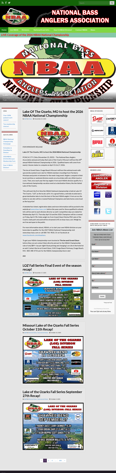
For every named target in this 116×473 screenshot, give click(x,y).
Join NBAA (14, 30)
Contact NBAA (81, 30)
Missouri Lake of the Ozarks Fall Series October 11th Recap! (51, 327)
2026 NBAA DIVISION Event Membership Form (9, 159)
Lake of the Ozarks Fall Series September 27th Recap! (52, 394)
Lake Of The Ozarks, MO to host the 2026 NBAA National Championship (49, 95)
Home (4, 30)
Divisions (26, 30)
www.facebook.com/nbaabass (34, 235)
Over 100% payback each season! (7, 117)
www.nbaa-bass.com (38, 209)
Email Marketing (98, 308)
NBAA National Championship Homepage (8, 141)
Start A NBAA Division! (63, 30)
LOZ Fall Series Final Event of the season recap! (52, 267)
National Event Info (42, 30)
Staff (25, 119)
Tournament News (42, 332)
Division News (33, 332)
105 (60, 460)
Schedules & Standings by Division (7, 150)
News (93, 30)
